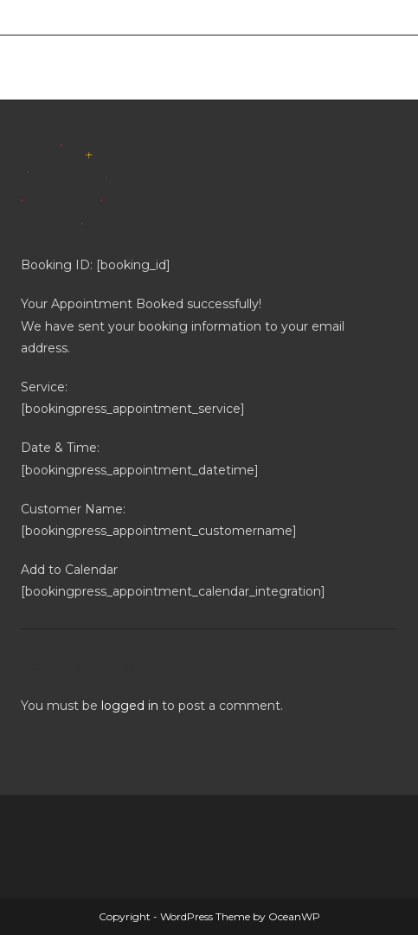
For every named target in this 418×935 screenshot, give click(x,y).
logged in (129, 705)
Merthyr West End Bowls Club (174, 67)
